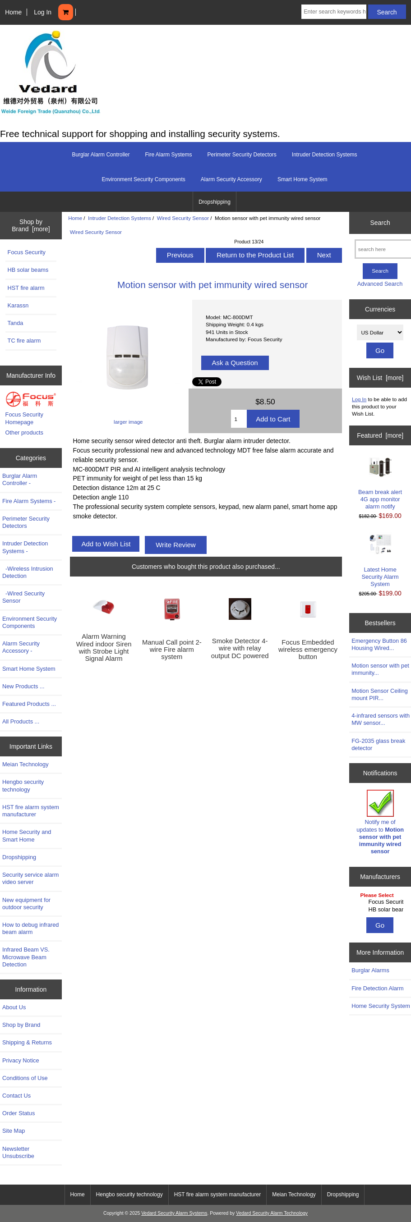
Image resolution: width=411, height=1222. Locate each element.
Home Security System (380, 1005)
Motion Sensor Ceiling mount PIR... (379, 694)
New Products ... (23, 686)
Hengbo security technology (23, 785)
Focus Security (27, 252)
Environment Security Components (143, 179)
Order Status (18, 1113)
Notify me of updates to (380, 822)
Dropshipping (215, 202)
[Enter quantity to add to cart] (239, 419)
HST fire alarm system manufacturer (30, 811)
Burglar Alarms (370, 970)
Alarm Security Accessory (231, 179)
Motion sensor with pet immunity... (380, 669)
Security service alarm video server (30, 878)
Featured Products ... (29, 703)
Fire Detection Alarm (377, 988)
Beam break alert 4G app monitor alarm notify (380, 484)
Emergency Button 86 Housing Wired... (379, 644)
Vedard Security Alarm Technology (272, 1213)
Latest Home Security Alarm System (380, 559)
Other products (24, 432)
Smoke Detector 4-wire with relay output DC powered (240, 648)
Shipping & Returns (27, 1042)
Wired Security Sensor (183, 218)
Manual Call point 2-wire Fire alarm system (172, 649)
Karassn (18, 305)
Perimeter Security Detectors (241, 154)
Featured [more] (380, 435)
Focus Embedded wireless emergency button (307, 649)
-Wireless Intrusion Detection (27, 572)
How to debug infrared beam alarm (30, 928)
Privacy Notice (20, 1060)
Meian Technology (25, 764)
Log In (42, 12)
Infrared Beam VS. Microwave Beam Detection (26, 956)
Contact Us (16, 1095)
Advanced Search (380, 283)
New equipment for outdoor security (26, 904)
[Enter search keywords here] (333, 12)
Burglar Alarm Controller (100, 154)
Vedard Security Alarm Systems (174, 1213)
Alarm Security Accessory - (21, 647)
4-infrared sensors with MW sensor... (380, 719)
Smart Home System (302, 179)
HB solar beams (28, 269)
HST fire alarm (26, 287)
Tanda (15, 323)
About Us (14, 1007)
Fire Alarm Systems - (28, 501)
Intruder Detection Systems (119, 218)
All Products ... (20, 721)
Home (13, 12)
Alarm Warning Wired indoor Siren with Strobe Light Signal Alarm (104, 647)
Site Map (13, 1130)
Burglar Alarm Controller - (19, 479)
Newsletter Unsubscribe (18, 1152)
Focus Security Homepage (24, 418)
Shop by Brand (21, 1024)
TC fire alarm (24, 340)
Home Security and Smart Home (26, 835)
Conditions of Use (25, 1078)
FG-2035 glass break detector (378, 744)
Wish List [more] (380, 377)
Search (380, 222)
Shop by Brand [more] (31, 225)
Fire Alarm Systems (168, 154)
